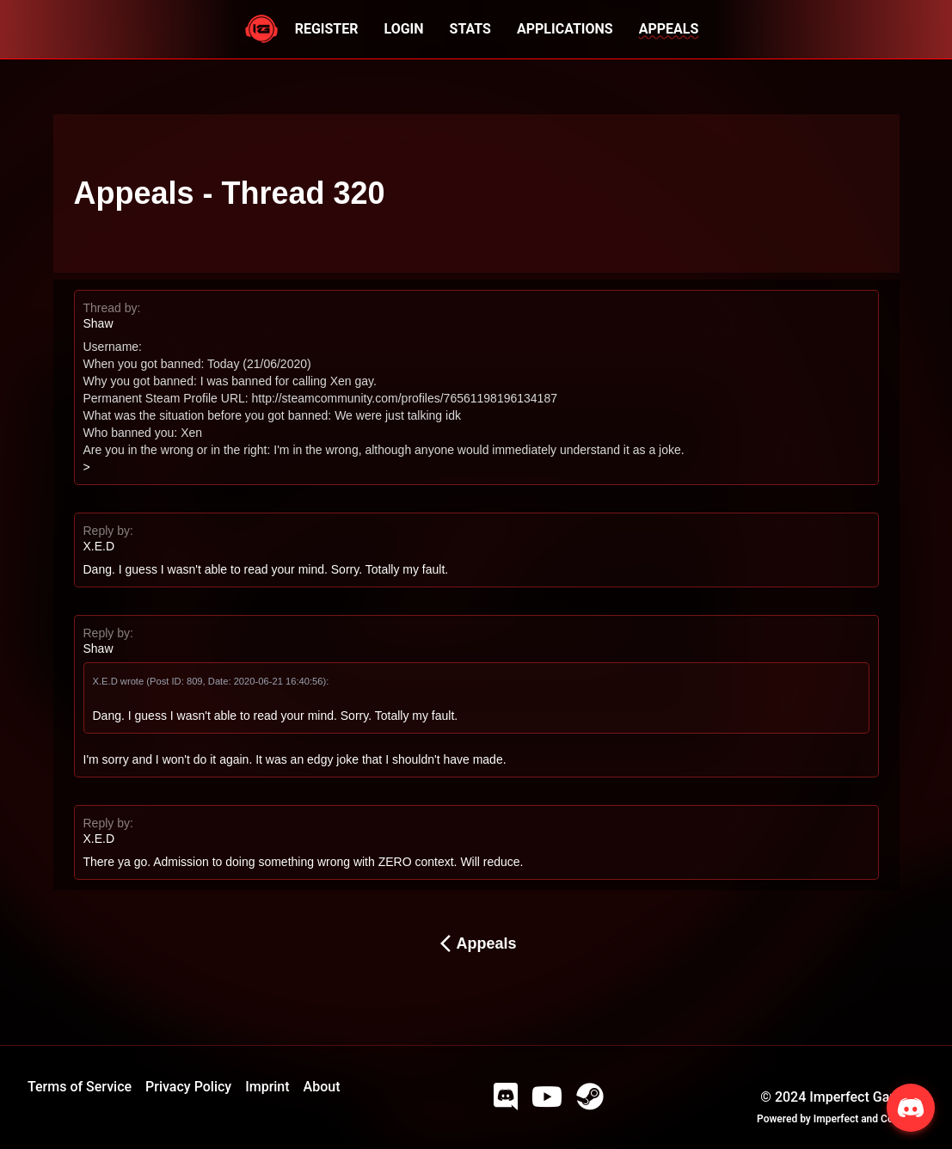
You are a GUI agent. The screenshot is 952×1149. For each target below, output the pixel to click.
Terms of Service (80, 1086)
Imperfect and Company (869, 1119)
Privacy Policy (188, 1086)
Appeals (475, 943)
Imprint (267, 1086)
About (322, 1086)
